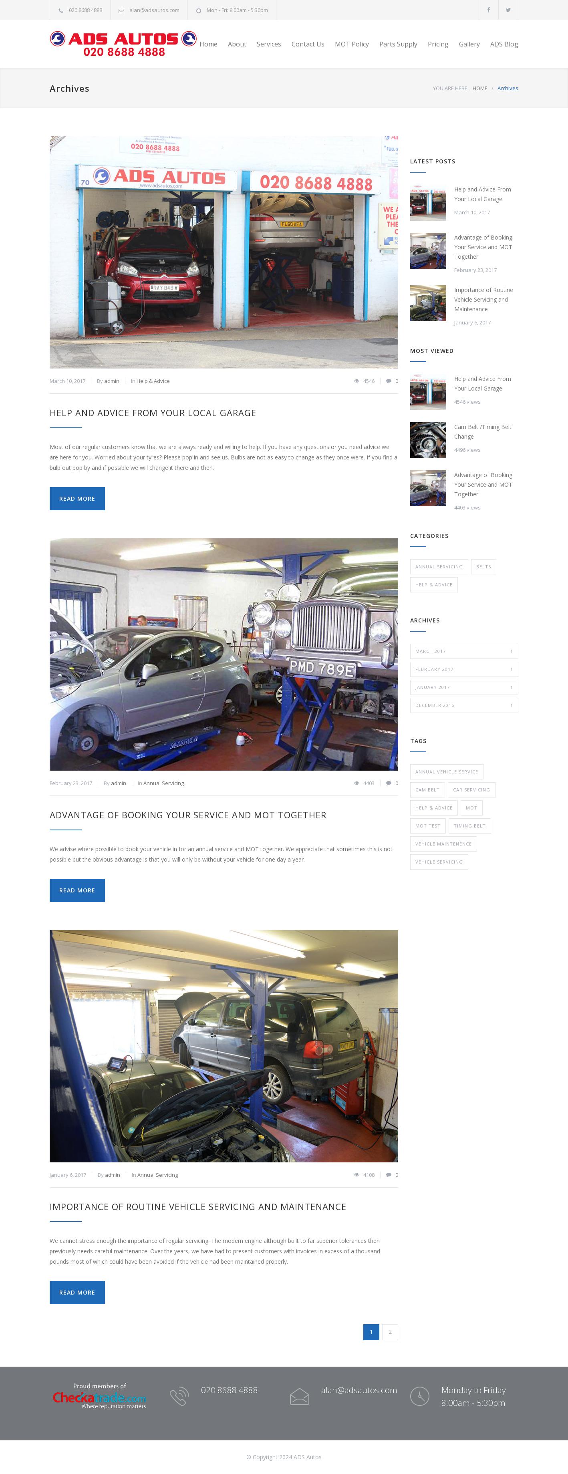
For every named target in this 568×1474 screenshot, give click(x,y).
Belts (483, 567)
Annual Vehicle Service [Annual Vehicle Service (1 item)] (446, 772)
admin (111, 381)
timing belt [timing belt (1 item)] (470, 826)
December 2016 (464, 705)
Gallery (469, 44)
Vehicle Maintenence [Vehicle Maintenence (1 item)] (443, 844)
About (237, 44)
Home (208, 44)
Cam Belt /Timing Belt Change (483, 431)
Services (269, 44)
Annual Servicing (163, 783)
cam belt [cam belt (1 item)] (427, 790)
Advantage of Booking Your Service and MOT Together (188, 815)
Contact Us (308, 44)
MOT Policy (352, 44)
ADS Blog (504, 44)
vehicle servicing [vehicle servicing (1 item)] (439, 862)
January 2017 (464, 687)
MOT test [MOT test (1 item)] (428, 826)
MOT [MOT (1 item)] (471, 808)
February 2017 (464, 669)
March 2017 (464, 651)
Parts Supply (398, 44)
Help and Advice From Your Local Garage (153, 413)
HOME (480, 88)
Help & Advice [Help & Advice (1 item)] (434, 808)
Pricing (438, 44)
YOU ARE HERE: (451, 88)
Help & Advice (153, 381)
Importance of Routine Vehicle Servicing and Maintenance (198, 1206)
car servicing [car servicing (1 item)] (471, 790)
